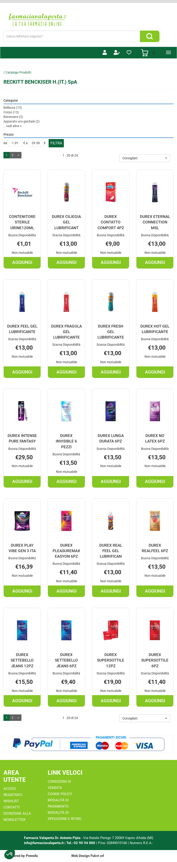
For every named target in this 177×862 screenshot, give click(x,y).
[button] (144, 158)
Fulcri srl (97, 856)
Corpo (11, 112)
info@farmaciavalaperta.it (44, 843)
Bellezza (12, 107)
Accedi (9, 789)
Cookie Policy (60, 794)
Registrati (12, 795)
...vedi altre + (12, 126)
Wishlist (11, 801)
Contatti (11, 807)
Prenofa (32, 856)
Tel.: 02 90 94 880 (81, 843)
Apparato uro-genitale (21, 121)
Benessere (13, 117)
